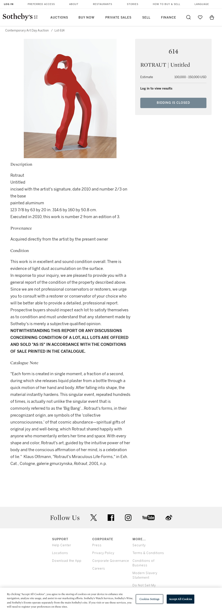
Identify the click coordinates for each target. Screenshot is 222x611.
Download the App (66, 561)
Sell (146, 17)
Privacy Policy (103, 553)
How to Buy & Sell (166, 4)
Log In (9, 4)
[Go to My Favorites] (200, 17)
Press (97, 545)
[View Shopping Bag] (211, 17)
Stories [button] (132, 4)
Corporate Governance (110, 561)
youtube (148, 517)
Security (139, 545)
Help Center (61, 545)
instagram (128, 517)
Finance (168, 17)
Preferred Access (41, 4)
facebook (111, 517)
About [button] (73, 4)
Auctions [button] (59, 17)
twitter (93, 517)
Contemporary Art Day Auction (27, 30)
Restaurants (102, 4)
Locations (60, 553)
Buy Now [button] (86, 17)
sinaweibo (169, 517)
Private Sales (118, 17)
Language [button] (202, 4)
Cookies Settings (149, 599)
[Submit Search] (188, 17)
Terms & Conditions (148, 553)
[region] (111, 599)
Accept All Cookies (180, 599)
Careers (98, 568)
